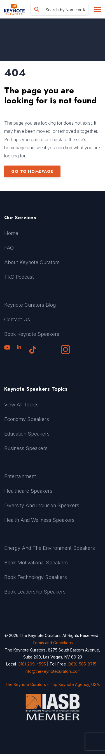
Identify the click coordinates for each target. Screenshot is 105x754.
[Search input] (66, 9)
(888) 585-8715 (81, 664)
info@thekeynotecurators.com (53, 671)
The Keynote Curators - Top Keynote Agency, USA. (52, 684)
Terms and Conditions (52, 642)
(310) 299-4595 (31, 664)
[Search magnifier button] (37, 9)
